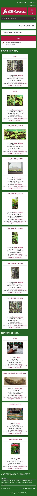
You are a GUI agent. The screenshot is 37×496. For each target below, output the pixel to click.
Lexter (17, 359)
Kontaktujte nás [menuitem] (27, 488)
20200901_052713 (15, 404)
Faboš (17, 425)
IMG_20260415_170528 (15, 126)
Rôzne (18, 458)
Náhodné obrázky (10, 332)
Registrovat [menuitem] (22, 2)
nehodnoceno (18, 82)
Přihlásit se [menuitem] (32, 2)
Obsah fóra (6, 488)
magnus (3, 484)
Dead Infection (18, 75)
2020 (18, 423)
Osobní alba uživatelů (13, 43)
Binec (18, 357)
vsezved (17, 390)
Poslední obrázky (9, 50)
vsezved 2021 (18, 389)
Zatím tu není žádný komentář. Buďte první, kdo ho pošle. (17, 84)
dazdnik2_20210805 (15, 439)
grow (15, 91)
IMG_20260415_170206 (15, 194)
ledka (15, 338)
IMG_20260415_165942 (15, 228)
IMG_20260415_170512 (15, 159)
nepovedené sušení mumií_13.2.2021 (16, 373)
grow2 (15, 56)
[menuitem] (34, 18)
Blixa (17, 460)
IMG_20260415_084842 (15, 298)
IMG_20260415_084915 (15, 263)
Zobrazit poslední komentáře (15, 473)
